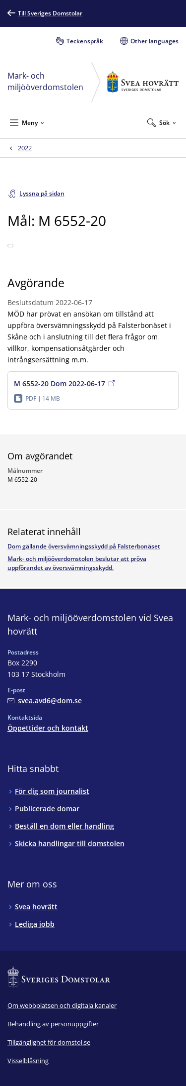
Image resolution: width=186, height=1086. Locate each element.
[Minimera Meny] (27, 122)
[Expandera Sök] (161, 122)
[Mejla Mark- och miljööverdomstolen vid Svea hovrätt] (44, 700)
